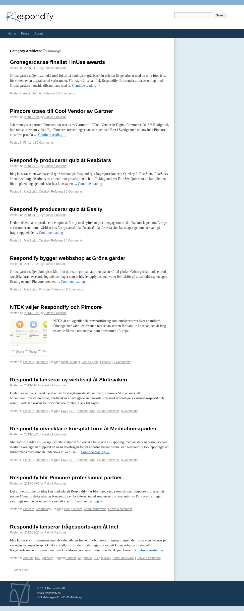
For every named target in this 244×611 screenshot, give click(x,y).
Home (11, 33)
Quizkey (44, 191)
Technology (43, 509)
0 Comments (66, 93)
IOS (37, 558)
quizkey (106, 558)
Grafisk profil (90, 362)
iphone (87, 558)
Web (92, 411)
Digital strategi (70, 362)
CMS (64, 411)
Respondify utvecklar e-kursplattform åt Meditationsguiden (83, 428)
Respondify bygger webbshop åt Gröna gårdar (67, 258)
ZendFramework (108, 411)
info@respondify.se (49, 592)
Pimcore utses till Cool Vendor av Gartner (61, 111)
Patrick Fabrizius (55, 68)
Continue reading (86, 85)
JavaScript (30, 191)
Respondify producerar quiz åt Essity (56, 209)
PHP (72, 411)
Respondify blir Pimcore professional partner (66, 477)
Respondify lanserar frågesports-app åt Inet (64, 527)
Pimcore (28, 142)
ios (79, 558)
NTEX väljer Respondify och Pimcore (56, 307)
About (38, 33)
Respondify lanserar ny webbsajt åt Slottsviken (68, 379)
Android (28, 558)
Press (25, 33)
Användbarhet (32, 93)
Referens (49, 93)
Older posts (19, 570)
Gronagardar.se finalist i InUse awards (57, 62)
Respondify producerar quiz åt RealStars (60, 160)
